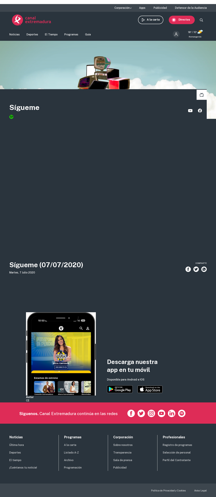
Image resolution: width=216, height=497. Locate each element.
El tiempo (15, 460)
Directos (187, 21)
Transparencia (122, 452)
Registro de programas (177, 445)
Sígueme (30, 110)
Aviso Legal (200, 490)
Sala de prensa (122, 460)
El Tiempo (51, 36)
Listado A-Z (71, 452)
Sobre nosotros (123, 445)
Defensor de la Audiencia (191, 8)
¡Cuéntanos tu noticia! (23, 467)
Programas (71, 36)
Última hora (16, 445)
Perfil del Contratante (177, 460)
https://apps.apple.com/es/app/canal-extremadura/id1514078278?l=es (150, 389)
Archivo (68, 460)
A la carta (156, 21)
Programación (73, 467)
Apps (142, 8)
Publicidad (160, 8)
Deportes (32, 36)
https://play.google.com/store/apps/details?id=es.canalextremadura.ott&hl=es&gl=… (120, 389)
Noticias (14, 36)
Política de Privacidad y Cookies (168, 490)
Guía (88, 36)
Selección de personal (177, 452)
